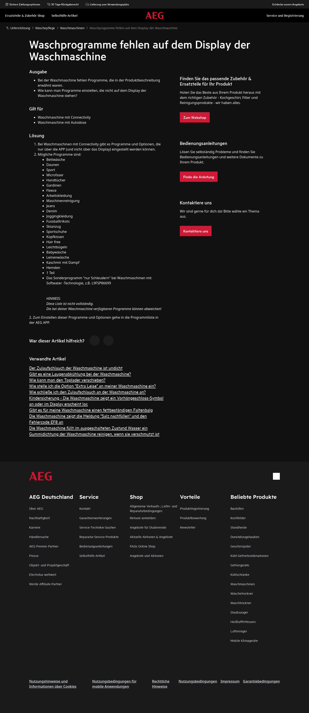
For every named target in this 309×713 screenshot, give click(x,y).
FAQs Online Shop (142, 546)
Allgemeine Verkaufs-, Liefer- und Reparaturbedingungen (153, 508)
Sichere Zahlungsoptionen (22, 4)
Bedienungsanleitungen (95, 546)
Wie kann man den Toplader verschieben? (67, 379)
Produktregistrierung (194, 508)
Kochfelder (238, 518)
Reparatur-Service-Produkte (99, 537)
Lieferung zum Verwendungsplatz (107, 4)
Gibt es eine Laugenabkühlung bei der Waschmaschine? (80, 373)
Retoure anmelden (143, 518)
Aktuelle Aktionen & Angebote (151, 537)
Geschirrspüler (240, 546)
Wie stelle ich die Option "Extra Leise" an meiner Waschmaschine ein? (92, 385)
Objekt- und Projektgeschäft (49, 565)
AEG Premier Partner (43, 546)
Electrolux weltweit (42, 574)
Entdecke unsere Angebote (286, 4)
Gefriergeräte (239, 565)
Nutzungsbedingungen (198, 681)
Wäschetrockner (241, 593)
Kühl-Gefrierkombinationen (249, 555)
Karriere (34, 527)
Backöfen (237, 508)
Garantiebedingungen (261, 681)
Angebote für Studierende (148, 527)
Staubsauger (239, 612)
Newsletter (187, 527)
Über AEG (36, 508)
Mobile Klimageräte (244, 640)
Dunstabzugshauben (244, 537)
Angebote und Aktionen (146, 555)
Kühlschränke (239, 574)
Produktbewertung (193, 518)
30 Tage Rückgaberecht (63, 4)
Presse (34, 555)
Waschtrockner (240, 603)
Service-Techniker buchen (97, 527)
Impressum (230, 681)
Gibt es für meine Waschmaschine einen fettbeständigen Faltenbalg (91, 409)
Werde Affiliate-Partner (45, 584)
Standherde (238, 527)
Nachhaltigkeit (39, 518)
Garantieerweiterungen (95, 518)
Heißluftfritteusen (243, 622)
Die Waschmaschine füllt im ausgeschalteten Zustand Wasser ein (88, 427)
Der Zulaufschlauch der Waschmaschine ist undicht (76, 367)
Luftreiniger (238, 631)
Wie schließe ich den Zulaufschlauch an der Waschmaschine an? (87, 391)
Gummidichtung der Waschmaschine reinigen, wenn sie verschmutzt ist (94, 433)
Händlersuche (39, 537)
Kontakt (84, 508)
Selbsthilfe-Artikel (92, 555)
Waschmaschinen (242, 584)
